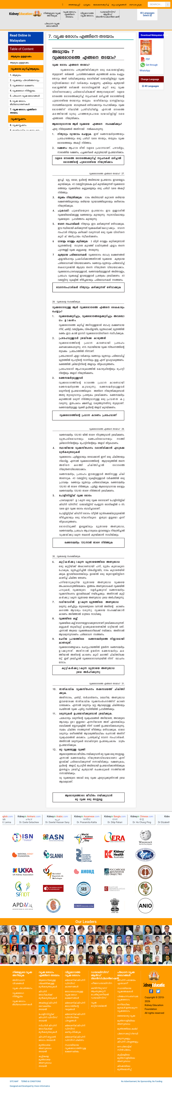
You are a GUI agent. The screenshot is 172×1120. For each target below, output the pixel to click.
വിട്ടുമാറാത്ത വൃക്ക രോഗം (87, 14)
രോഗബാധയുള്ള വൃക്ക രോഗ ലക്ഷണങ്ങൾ (74, 1026)
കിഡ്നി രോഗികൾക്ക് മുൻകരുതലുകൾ (48, 1026)
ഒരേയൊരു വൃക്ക (126, 1047)
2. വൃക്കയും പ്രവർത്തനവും (24, 80)
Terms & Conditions (31, 1113)
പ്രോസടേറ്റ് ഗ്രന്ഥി (127, 1065)
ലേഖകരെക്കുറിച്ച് (101, 5)
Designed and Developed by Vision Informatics (30, 1117)
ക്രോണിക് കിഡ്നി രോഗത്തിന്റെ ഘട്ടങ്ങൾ (75, 1037)
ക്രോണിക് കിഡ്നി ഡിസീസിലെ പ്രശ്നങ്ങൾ (75, 1048)
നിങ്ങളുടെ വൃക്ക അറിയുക (52, 14)
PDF (148, 59)
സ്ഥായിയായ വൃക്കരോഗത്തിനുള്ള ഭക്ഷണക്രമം (76, 1079)
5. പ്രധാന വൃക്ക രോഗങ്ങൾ (25, 96)
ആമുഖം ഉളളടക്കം (19, 62)
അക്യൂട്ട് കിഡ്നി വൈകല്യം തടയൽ (48, 1037)
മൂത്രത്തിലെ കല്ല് (127, 1060)
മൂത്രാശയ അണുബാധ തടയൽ (45, 1079)
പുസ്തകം (86, 5)
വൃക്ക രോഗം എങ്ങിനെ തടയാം (69, 14)
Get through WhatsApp (149, 68)
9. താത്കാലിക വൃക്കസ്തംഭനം (25, 130)
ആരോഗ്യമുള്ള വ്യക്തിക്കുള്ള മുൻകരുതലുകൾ (48, 1014)
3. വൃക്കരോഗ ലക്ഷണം (22, 85)
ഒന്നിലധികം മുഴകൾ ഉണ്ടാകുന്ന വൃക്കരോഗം (127, 1039)
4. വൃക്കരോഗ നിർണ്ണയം (22, 90)
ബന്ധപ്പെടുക (135, 5)
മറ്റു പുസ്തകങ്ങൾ (119, 5)
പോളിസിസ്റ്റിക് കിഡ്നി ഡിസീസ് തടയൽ (48, 1048)
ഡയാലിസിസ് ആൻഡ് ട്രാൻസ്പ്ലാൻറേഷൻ (107, 14)
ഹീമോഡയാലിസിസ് (102, 1014)
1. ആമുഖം (15, 75)
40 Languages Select (147, 14)
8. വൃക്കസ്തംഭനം (18, 125)
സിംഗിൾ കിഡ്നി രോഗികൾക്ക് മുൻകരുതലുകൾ (48, 1060)
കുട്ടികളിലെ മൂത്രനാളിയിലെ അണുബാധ (126, 1089)
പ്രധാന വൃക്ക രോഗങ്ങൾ (51, 24)
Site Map (14, 1113)
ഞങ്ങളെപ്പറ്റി (74, 5)
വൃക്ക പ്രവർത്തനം (22, 1019)
